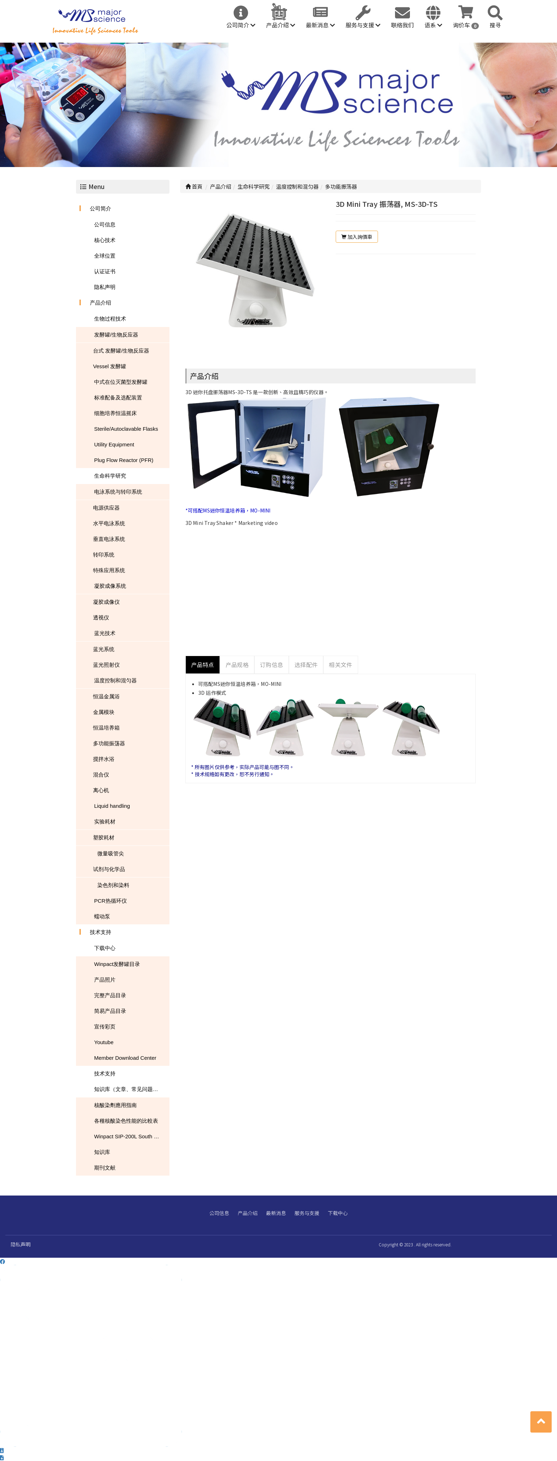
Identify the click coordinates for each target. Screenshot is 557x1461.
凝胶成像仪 (106, 602)
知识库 (102, 1152)
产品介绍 (280, 25)
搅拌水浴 (103, 759)
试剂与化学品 (109, 869)
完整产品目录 (110, 995)
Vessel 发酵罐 (109, 366)
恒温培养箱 (106, 728)
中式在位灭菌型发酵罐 (120, 382)
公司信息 (104, 224)
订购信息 (271, 664)
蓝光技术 (104, 633)
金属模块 (103, 712)
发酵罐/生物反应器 (116, 335)
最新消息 (320, 25)
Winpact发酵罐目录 (117, 964)
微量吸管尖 (110, 853)
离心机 (101, 790)
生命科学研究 (110, 476)
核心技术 (104, 240)
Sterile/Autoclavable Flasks (126, 429)
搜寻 (495, 25)
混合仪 (101, 775)
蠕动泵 (102, 916)
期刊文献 (104, 1168)
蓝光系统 (103, 649)
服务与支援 (363, 25)
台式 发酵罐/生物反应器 (121, 351)
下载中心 (104, 948)
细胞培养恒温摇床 (115, 413)
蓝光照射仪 (106, 665)
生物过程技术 (110, 319)
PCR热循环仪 (110, 901)
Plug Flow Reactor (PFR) (123, 460)
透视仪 (101, 617)
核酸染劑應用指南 (115, 1105)
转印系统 (103, 555)
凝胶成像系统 (110, 586)
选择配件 (306, 664)
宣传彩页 (104, 1027)
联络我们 (402, 25)
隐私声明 (104, 287)
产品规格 (237, 664)
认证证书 (104, 271)
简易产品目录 (110, 1011)
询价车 (466, 25)
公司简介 (240, 25)
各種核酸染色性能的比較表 (126, 1121)
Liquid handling (112, 806)
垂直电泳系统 (109, 539)
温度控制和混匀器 (115, 680)
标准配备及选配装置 (118, 397)
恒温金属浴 (106, 696)
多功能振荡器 (109, 743)
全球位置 (104, 256)
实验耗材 (104, 821)
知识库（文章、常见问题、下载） (131, 1089)
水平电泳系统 (109, 523)
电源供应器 (106, 508)
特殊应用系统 (109, 570)
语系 (433, 25)
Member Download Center (125, 1058)
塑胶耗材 (103, 837)
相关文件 (340, 664)
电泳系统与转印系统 (118, 492)
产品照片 (104, 980)
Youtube (104, 1042)
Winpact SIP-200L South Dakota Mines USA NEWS (131, 1136)
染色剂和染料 (113, 885)
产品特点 (202, 664)
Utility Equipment (114, 444)
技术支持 (100, 932)
